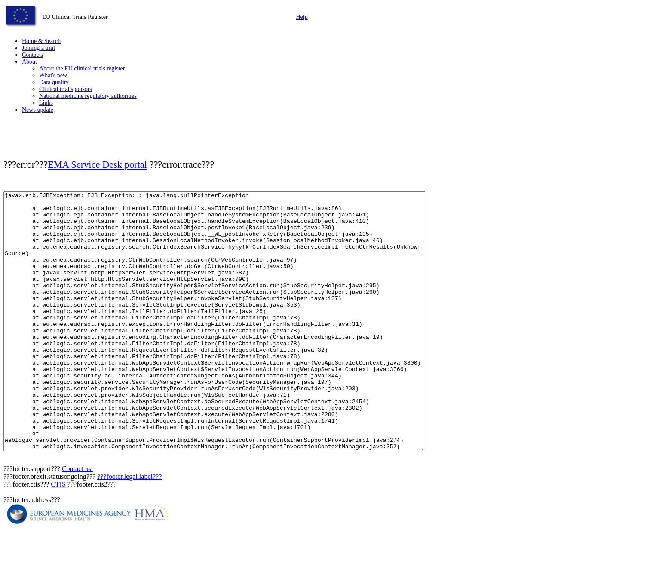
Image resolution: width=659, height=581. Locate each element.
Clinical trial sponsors (65, 89)
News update (37, 109)
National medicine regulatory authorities (88, 96)
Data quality (54, 82)
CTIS (59, 535)
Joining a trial (38, 48)
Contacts (32, 55)
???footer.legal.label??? (129, 528)
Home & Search (41, 41)
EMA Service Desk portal (97, 164)
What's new (53, 75)
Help (302, 17)
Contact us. (77, 520)
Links (46, 103)
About (29, 61)
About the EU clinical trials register (82, 68)
